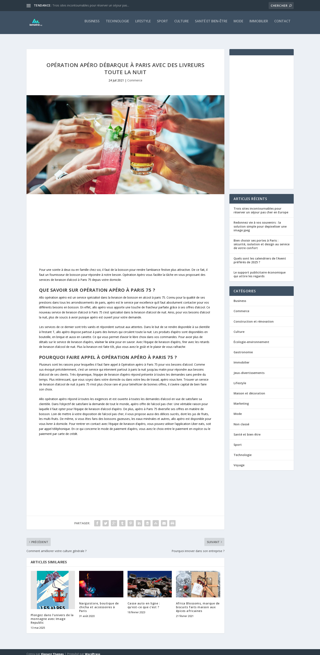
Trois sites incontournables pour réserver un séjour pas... (90, 5)
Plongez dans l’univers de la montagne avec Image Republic (52, 615)
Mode (238, 24)
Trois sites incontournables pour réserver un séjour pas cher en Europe (261, 206)
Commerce (134, 77)
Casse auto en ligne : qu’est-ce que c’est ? (144, 601)
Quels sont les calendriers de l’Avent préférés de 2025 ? (260, 256)
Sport (162, 24)
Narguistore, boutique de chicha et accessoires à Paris (99, 603)
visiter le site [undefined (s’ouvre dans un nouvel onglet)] (105, 338)
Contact (282, 24)
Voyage (239, 461)
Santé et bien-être (211, 24)
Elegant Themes (52, 650)
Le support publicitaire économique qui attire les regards (260, 270)
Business (92, 24)
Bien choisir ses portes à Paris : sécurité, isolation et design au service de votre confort (262, 240)
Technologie (117, 24)
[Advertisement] (125, 228)
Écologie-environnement (251, 338)
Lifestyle (143, 24)
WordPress (92, 650)
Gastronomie (243, 348)
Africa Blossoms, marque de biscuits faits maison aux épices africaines (198, 603)
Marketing (241, 400)
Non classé (241, 420)
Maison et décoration (249, 389)
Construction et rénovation (254, 318)
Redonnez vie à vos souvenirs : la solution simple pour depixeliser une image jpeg (260, 222)
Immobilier (258, 24)
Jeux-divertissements (249, 369)
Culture (181, 24)
